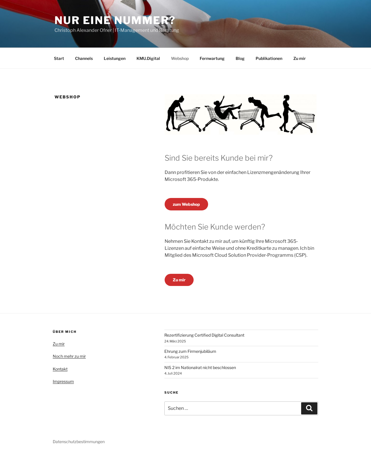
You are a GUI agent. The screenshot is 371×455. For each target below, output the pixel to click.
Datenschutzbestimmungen (79, 441)
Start (59, 58)
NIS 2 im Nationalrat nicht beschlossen (200, 367)
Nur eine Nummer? (115, 20)
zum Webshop (186, 204)
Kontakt (60, 368)
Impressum (63, 381)
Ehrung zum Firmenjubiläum (190, 351)
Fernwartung (212, 58)
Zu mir (299, 58)
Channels (84, 58)
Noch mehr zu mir (69, 356)
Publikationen (269, 58)
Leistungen (115, 58)
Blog (240, 58)
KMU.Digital (148, 58)
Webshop (180, 58)
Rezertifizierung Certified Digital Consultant (204, 335)
